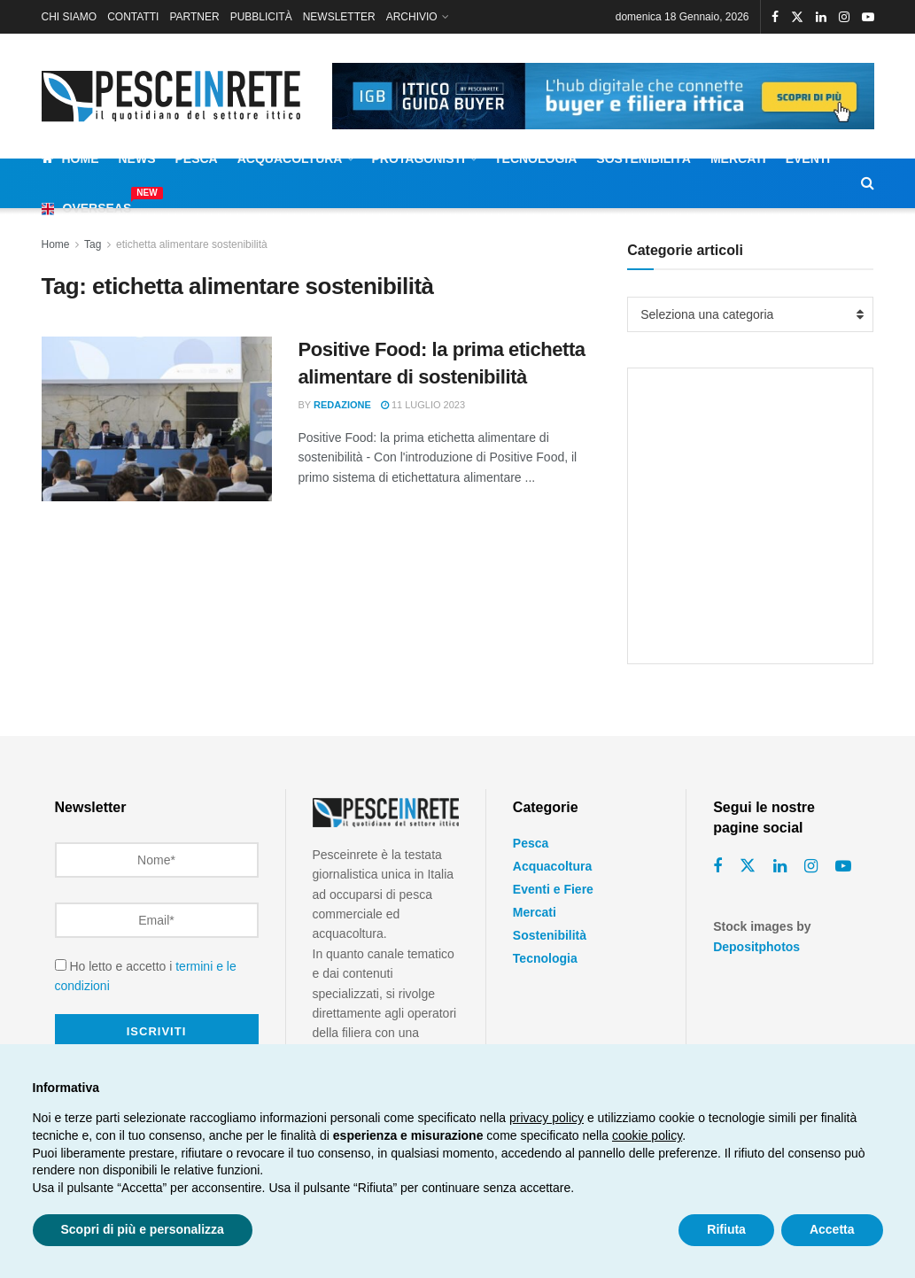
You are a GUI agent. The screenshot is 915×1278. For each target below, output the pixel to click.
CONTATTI (133, 17)
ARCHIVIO (412, 17)
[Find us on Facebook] (717, 866)
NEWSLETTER (339, 17)
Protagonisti (418, 158)
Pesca (196, 158)
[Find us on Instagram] (811, 866)
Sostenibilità (643, 158)
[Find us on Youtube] (843, 866)
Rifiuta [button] (726, 1229)
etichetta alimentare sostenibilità (192, 244)
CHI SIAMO (69, 17)
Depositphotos (756, 947)
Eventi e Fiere (553, 889)
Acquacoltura (290, 158)
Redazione (342, 404)
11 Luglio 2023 (423, 404)
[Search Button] (867, 183)
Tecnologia (535, 158)
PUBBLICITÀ (261, 17)
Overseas (87, 205)
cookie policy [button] (647, 1135)
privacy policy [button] (546, 1118)
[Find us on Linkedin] (780, 866)
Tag (92, 244)
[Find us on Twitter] (748, 866)
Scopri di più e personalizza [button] (142, 1229)
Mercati (738, 158)
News (137, 158)
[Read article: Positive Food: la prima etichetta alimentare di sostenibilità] (157, 419)
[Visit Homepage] (174, 96)
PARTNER (194, 17)
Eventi (808, 158)
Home (70, 158)
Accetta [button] (832, 1229)
